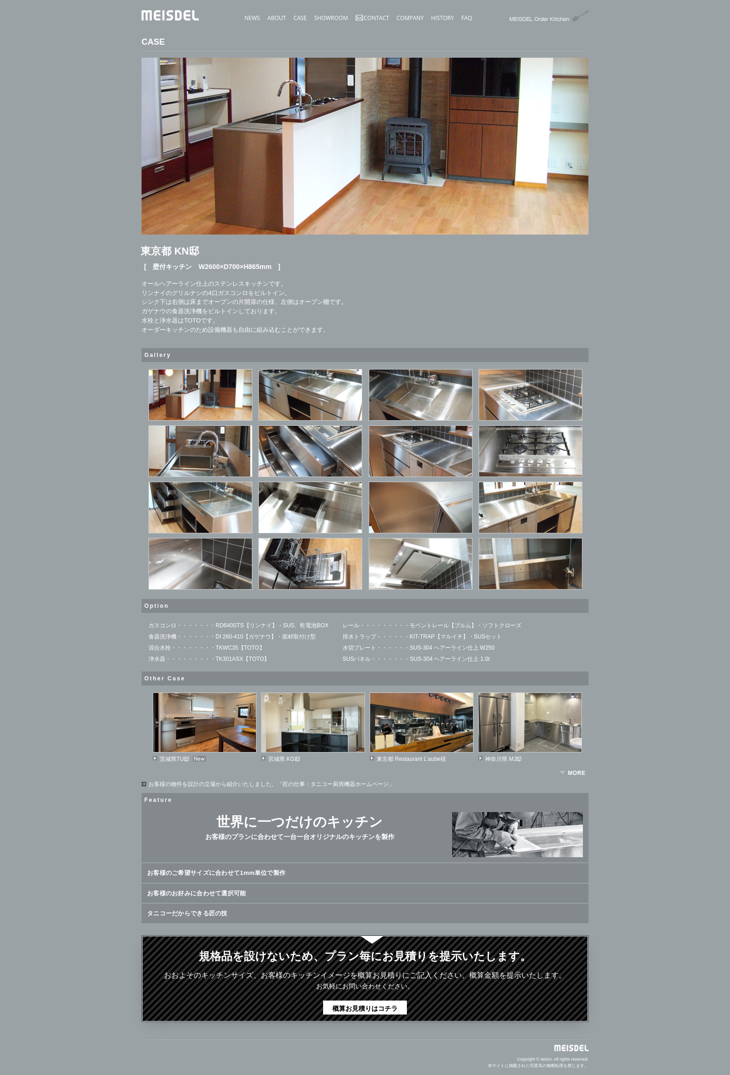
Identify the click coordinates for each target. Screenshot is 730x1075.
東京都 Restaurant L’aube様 (411, 759)
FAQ (466, 18)
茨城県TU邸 (174, 759)
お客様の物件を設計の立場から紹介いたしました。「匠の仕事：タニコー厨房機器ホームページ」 (271, 784)
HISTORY (442, 18)
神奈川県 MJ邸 (503, 759)
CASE (299, 18)
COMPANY (410, 18)
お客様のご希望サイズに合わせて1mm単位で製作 (214, 872)
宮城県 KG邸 (284, 759)
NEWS (252, 18)
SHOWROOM (331, 18)
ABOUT (276, 18)
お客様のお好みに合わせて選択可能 (195, 893)
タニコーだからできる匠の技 (186, 913)
